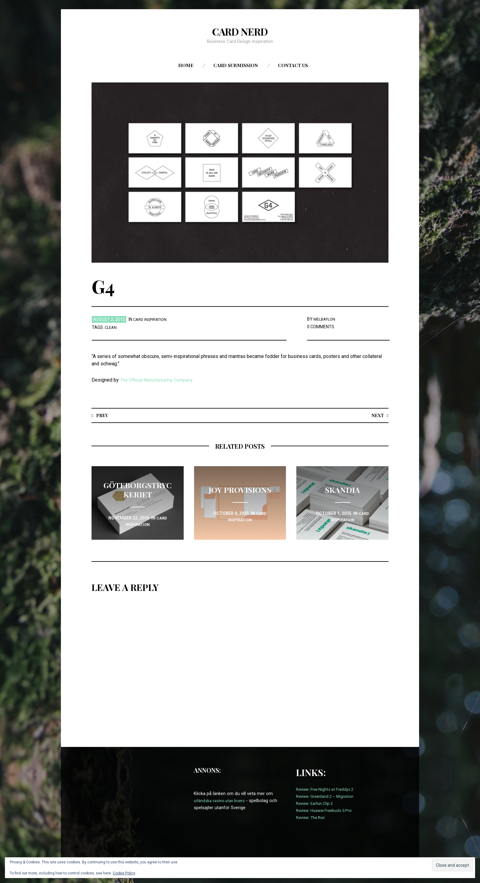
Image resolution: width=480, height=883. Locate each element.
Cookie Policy (124, 873)
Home (185, 65)
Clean (111, 327)
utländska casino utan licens (222, 801)
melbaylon (325, 319)
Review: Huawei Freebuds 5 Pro (327, 810)
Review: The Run (312, 817)
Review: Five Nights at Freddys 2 (328, 789)
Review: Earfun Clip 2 (317, 803)
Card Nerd (240, 31)
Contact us (293, 65)
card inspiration (152, 319)
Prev (103, 415)
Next (377, 415)
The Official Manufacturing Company (158, 380)
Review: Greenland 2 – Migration (328, 796)
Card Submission (235, 65)
